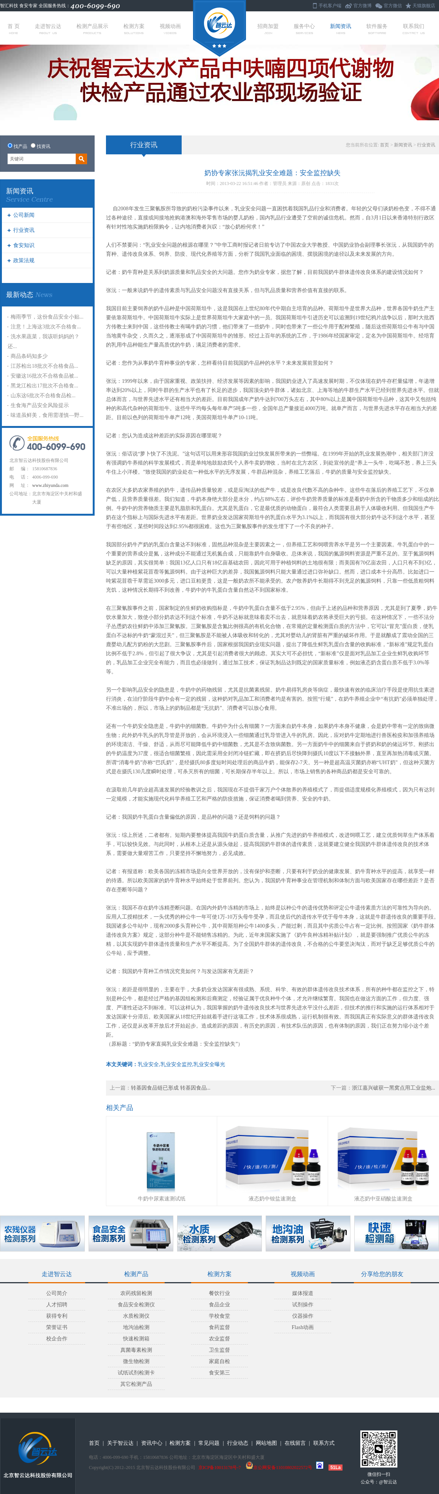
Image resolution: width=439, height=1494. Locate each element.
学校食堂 (219, 1316)
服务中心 (304, 28)
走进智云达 (48, 28)
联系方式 (324, 1443)
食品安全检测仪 (136, 1304)
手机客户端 (330, 5)
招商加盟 (268, 28)
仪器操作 (302, 1316)
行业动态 (237, 1443)
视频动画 (170, 28)
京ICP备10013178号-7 (219, 1467)
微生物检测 (136, 1361)
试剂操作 (302, 1304)
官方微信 (393, 5)
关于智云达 (120, 1443)
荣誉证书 (56, 1327)
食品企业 (219, 1304)
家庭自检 (219, 1361)
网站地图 (266, 1443)
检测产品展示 (92, 28)
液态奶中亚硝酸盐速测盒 (383, 1199)
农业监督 (219, 1339)
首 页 (14, 28)
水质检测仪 (136, 1316)
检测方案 (134, 28)
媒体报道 (302, 1293)
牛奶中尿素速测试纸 (161, 1199)
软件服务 (377, 28)
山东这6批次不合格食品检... (43, 395)
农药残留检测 (136, 1293)
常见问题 (209, 1443)
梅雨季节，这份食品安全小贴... (47, 317)
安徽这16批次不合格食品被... (44, 376)
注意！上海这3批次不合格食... (46, 327)
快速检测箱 (136, 1339)
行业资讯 (23, 230)
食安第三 (219, 1373)
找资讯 (43, 146)
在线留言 (295, 1443)
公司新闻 (23, 215)
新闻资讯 (340, 28)
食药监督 (219, 1327)
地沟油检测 (136, 1327)
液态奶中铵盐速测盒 (272, 1199)
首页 (384, 145)
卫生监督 (219, 1350)
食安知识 (23, 245)
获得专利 (56, 1316)
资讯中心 (151, 1443)
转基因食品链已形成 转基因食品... (170, 1088)
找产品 (20, 146)
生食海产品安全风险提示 (40, 405)
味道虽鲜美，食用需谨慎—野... (47, 415)
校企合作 (56, 1339)
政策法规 (23, 260)
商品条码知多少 (29, 356)
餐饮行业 (219, 1293)
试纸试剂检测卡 (136, 1373)
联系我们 (414, 28)
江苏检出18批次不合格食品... (44, 366)
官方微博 (362, 5)
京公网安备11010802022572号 (279, 1467)
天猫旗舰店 (424, 5)
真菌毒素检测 (136, 1350)
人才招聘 (56, 1304)
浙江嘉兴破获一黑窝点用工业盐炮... (394, 1088)
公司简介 (56, 1293)
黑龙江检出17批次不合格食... (44, 386)
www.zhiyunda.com (50, 485)
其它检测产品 (136, 1384)
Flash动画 (303, 1327)
